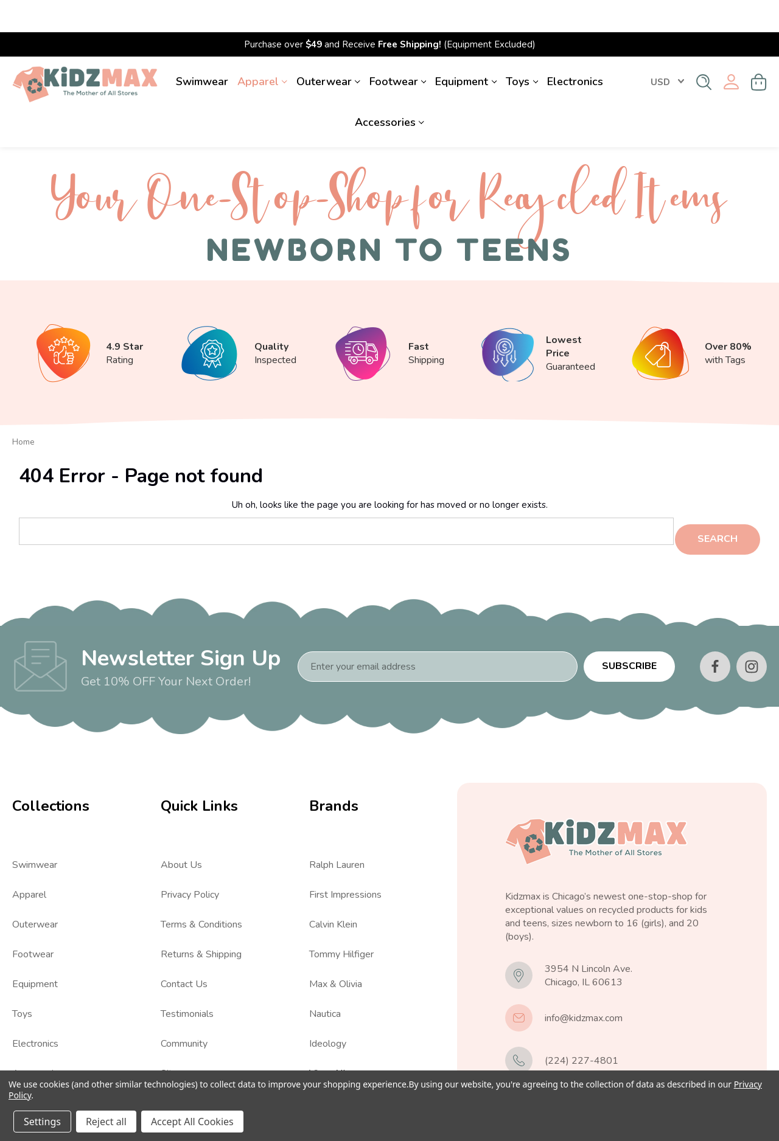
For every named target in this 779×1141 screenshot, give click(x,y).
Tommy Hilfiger (341, 916)
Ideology (327, 1005)
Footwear (398, 49)
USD (667, 50)
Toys (522, 49)
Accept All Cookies (192, 1121)
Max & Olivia (335, 945)
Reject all (106, 1121)
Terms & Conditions (201, 886)
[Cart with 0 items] (759, 49)
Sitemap (178, 1035)
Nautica (325, 975)
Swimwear (202, 49)
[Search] (703, 50)
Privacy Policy (190, 856)
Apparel (262, 49)
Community (184, 1005)
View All (30, 1065)
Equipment (466, 49)
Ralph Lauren (337, 826)
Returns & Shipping (201, 916)
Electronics (575, 49)
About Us (181, 826)
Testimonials (187, 975)
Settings (42, 1121)
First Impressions (345, 856)
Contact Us (184, 945)
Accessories (389, 90)
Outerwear (328, 49)
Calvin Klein (333, 886)
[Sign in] (731, 50)
